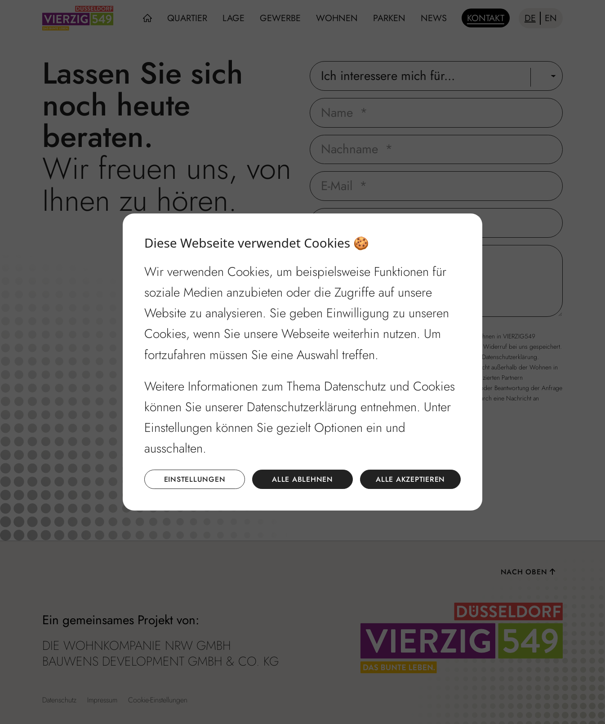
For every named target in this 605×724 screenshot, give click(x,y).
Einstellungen (195, 479)
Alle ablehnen (302, 479)
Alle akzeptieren (410, 479)
